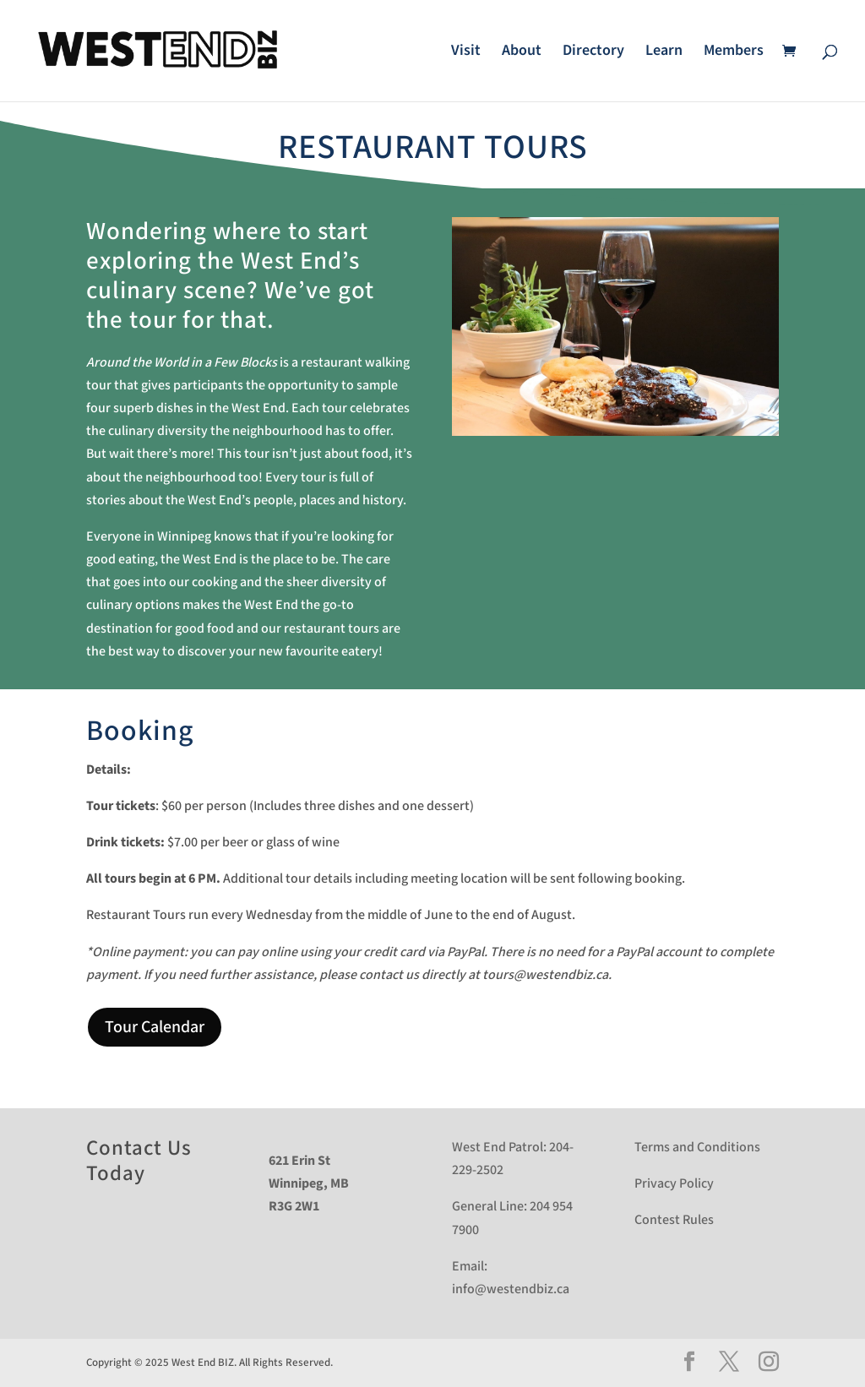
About (521, 52)
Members (734, 52)
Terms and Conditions (697, 1147)
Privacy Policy (674, 1184)
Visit (466, 52)
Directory (593, 52)
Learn (664, 52)
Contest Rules (674, 1220)
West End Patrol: (499, 1147)
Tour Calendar (154, 1027)
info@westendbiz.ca (510, 1289)
